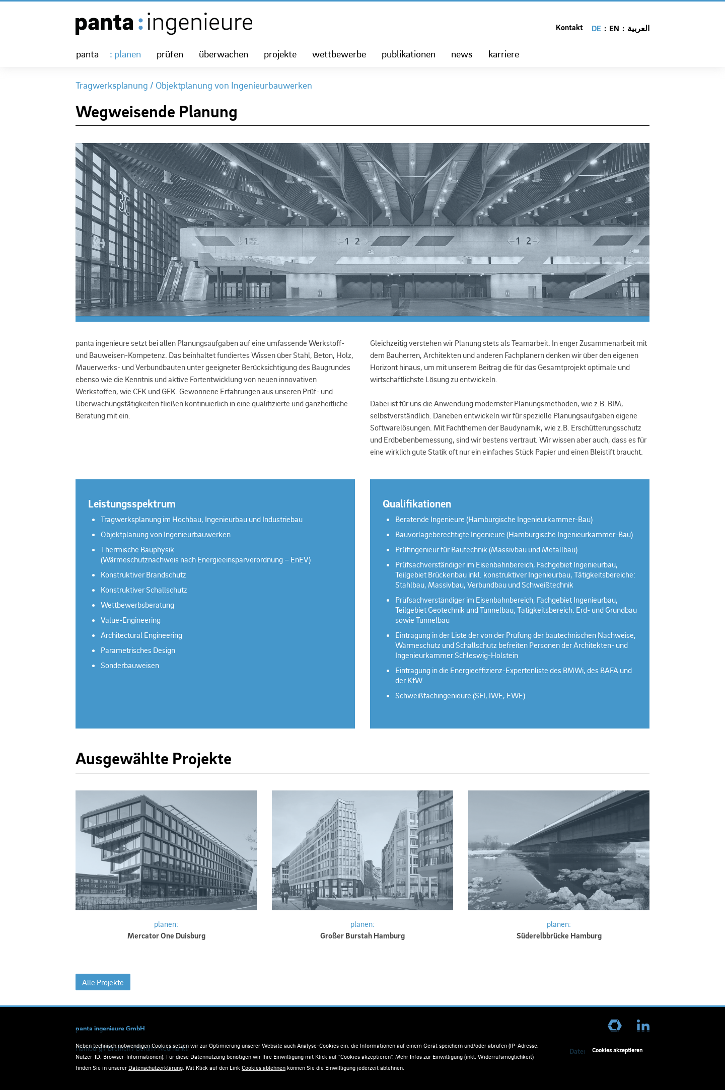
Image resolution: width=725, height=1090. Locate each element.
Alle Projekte (103, 982)
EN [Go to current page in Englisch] (614, 28)
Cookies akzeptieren (617, 1050)
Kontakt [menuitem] (569, 27)
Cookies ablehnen (263, 1067)
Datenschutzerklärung (155, 1067)
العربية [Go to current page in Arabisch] (638, 28)
